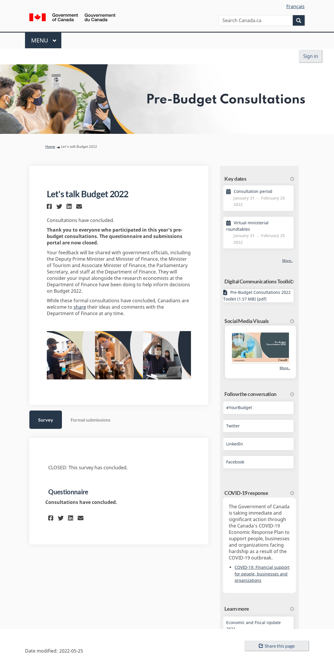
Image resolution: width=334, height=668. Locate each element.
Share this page (276, 646)
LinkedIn (234, 444)
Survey (45, 419)
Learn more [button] (259, 608)
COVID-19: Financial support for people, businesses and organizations (262, 573)
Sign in (310, 56)
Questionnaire (68, 492)
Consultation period (253, 191)
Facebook (235, 462)
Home (50, 146)
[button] (50, 206)
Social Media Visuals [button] (259, 321)
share (80, 307)
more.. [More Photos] (285, 367)
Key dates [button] (259, 178)
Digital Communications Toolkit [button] (259, 281)
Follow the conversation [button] (259, 394)
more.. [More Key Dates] (287, 260)
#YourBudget (239, 407)
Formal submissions (90, 419)
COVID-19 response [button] (259, 493)
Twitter (233, 426)
